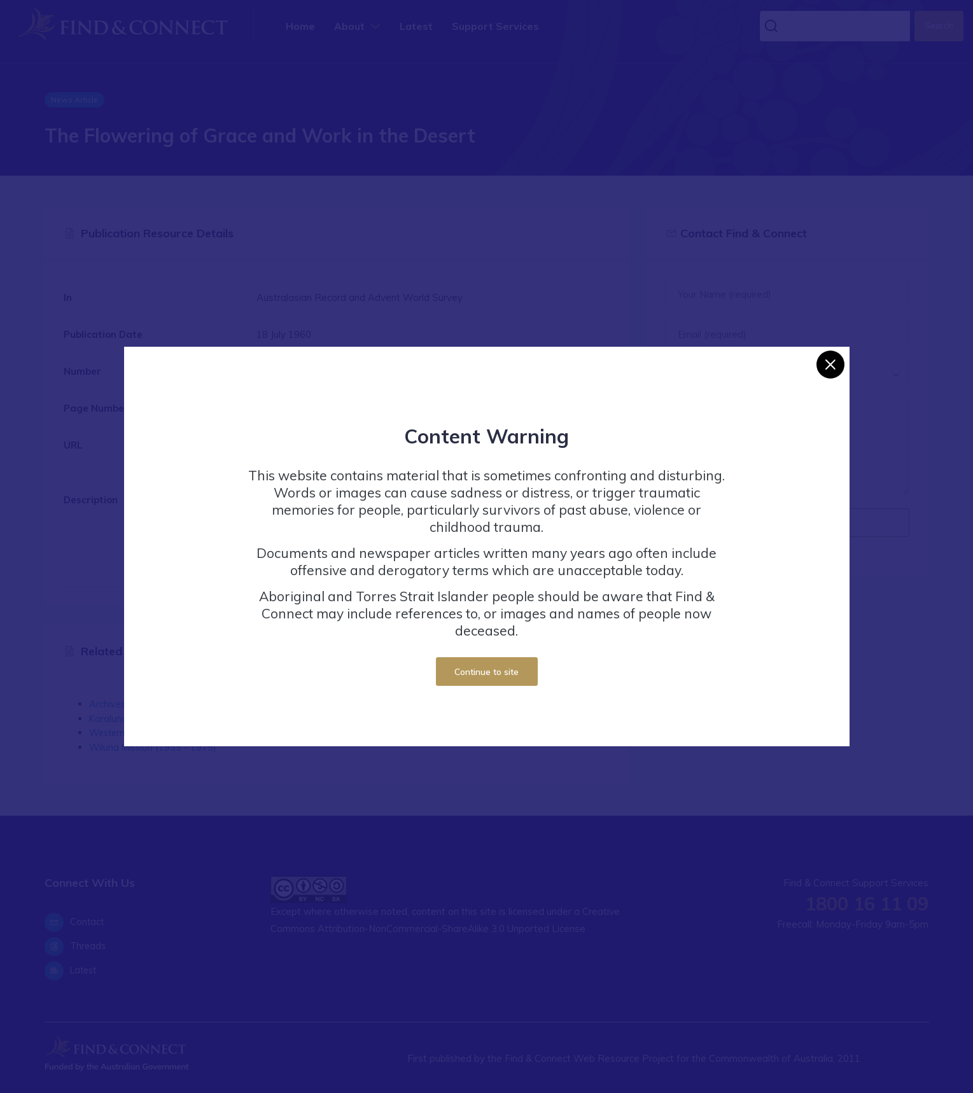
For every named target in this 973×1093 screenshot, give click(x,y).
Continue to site (486, 671)
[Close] (830, 365)
